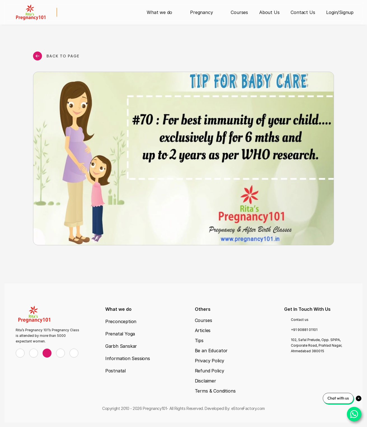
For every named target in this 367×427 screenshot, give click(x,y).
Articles (203, 330)
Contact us (299, 320)
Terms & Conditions (215, 391)
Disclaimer (205, 381)
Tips (199, 340)
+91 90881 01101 (304, 330)
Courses (203, 320)
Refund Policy (209, 371)
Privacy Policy (210, 360)
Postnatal (115, 371)
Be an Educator (211, 350)
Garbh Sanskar (121, 346)
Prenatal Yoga (120, 334)
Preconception (120, 321)
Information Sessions (127, 358)
